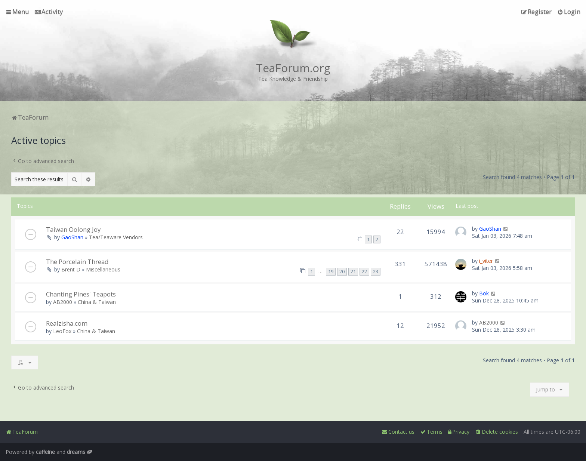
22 (364, 271)
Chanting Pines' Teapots (81, 294)
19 (330, 271)
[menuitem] (49, 11)
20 (342, 271)
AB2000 (62, 301)
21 (353, 271)
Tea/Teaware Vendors (116, 237)
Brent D (70, 269)
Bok (484, 293)
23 (375, 271)
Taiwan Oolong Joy (73, 229)
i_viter (486, 260)
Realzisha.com (66, 323)
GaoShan (72, 237)
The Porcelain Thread (77, 261)
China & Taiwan (97, 301)
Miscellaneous (103, 269)
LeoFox (62, 331)
